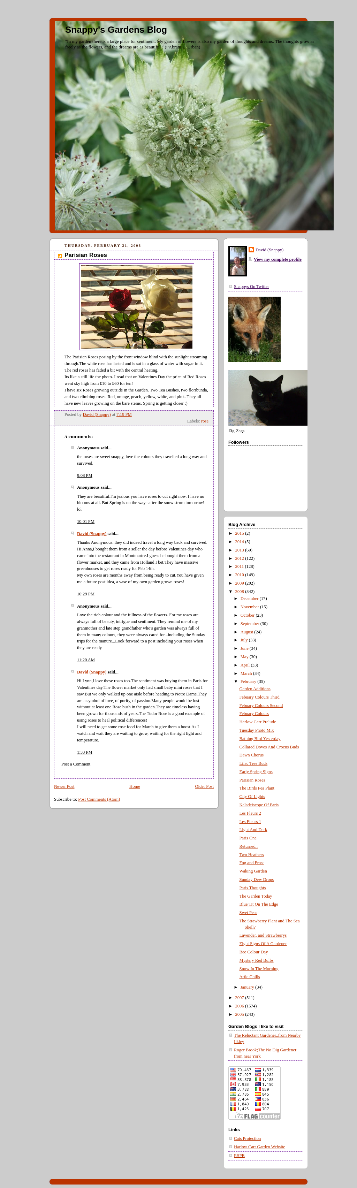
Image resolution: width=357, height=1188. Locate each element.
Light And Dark (253, 829)
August (248, 632)
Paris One (248, 838)
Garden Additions (255, 688)
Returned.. (249, 846)
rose (204, 421)
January (248, 987)
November (250, 606)
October (248, 615)
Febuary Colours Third (260, 697)
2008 (240, 591)
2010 (240, 574)
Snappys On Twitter (251, 286)
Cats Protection (247, 1138)
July (245, 640)
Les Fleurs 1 (250, 821)
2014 (240, 541)
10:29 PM (85, 594)
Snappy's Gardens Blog (116, 29)
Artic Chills (250, 976)
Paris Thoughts (253, 887)
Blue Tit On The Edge (259, 904)
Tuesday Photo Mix (257, 730)
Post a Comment (75, 764)
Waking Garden (253, 871)
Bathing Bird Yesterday (260, 738)
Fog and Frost (252, 862)
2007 (240, 997)
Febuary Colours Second (261, 705)
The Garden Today (256, 896)
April (246, 665)
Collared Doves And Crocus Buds (269, 747)
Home (134, 786)
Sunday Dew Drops (257, 879)
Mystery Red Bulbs (257, 960)
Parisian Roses (252, 780)
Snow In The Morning (259, 968)
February (249, 681)
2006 (240, 1006)
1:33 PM (84, 752)
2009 (240, 583)
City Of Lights (252, 796)
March (247, 673)
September (250, 623)
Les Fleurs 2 (250, 813)
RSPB (239, 1155)
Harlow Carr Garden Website (259, 1146)
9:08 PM (84, 475)
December (250, 598)
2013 (240, 550)
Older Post (204, 786)
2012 (240, 558)
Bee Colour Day (254, 952)
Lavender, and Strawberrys (263, 935)
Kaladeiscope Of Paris (259, 804)
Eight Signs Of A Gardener (263, 943)
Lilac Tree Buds (254, 763)
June (245, 648)
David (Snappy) (91, 533)
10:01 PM (85, 521)
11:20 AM (86, 659)
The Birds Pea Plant (257, 788)
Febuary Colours (254, 713)
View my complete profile (278, 259)
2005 (240, 1014)
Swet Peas (248, 912)
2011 (240, 566)
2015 (240, 533)
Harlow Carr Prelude (258, 721)
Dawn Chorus (252, 755)
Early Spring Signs (256, 771)
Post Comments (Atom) (99, 799)
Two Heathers (252, 854)
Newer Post (64, 786)
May (245, 656)
